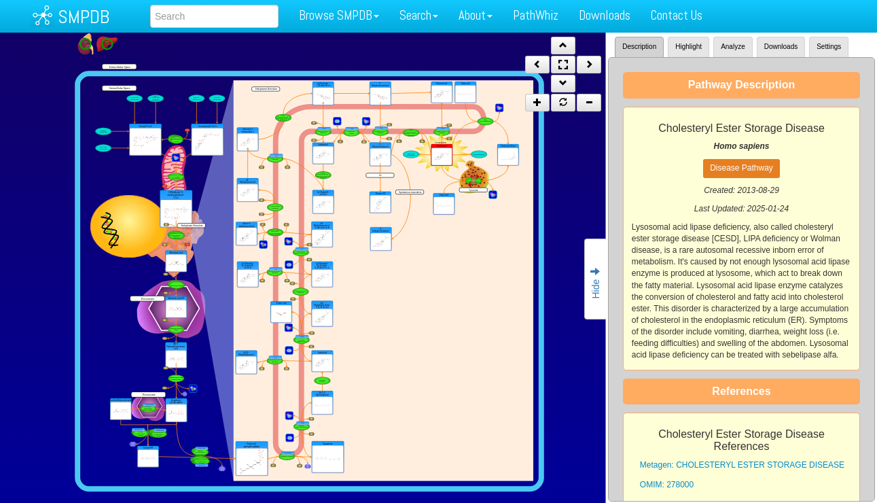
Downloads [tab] (781, 46)
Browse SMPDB (339, 15)
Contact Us (676, 15)
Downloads (604, 15)
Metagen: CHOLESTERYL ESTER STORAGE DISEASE (742, 465)
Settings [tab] (829, 46)
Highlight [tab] (688, 46)
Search (418, 15)
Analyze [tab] (733, 46)
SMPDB (83, 17)
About (476, 15)
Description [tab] (639, 46)
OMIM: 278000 (667, 484)
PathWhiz (535, 15)
